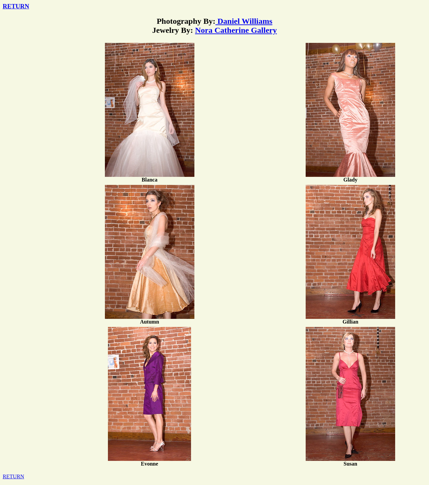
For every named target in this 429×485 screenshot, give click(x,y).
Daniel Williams (244, 21)
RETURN (16, 6)
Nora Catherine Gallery (236, 30)
